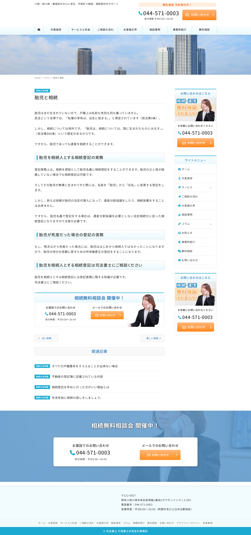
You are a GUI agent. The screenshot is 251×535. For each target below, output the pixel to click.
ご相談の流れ (188, 196)
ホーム (184, 169)
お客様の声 (186, 205)
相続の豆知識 (42, 90)
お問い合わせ (188, 260)
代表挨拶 (185, 178)
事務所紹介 (186, 242)
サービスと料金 (68, 522)
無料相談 (185, 251)
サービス (185, 187)
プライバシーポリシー (188, 522)
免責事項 (208, 522)
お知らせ (185, 233)
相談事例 (185, 214)
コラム (184, 223)
